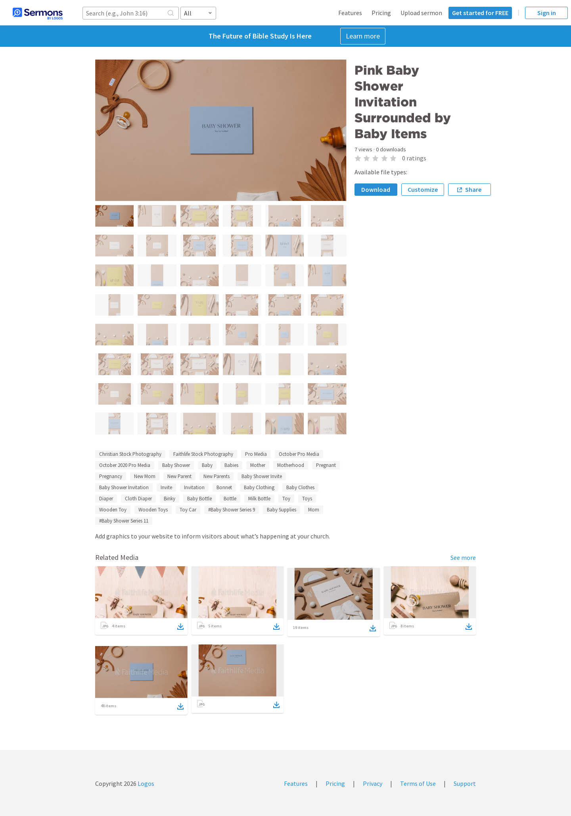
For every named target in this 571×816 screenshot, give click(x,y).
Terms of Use (418, 783)
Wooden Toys (153, 509)
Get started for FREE (480, 13)
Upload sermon (421, 13)
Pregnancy (110, 476)
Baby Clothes (300, 487)
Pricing (381, 13)
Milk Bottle (259, 498)
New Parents (216, 476)
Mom (313, 509)
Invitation (194, 487)
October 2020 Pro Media (124, 465)
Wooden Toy (112, 509)
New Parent (179, 476)
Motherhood (290, 465)
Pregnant (326, 465)
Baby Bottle (199, 498)
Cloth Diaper (138, 498)
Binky (169, 498)
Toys (307, 498)
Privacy (372, 783)
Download (375, 189)
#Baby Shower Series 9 (231, 509)
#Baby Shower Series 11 (123, 520)
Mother (257, 465)
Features (350, 13)
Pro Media (256, 454)
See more (463, 557)
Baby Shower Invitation (124, 487)
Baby (207, 465)
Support (465, 783)
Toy (286, 498)
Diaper (106, 498)
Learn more (363, 36)
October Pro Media (299, 454)
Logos (145, 783)
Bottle (230, 498)
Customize (423, 189)
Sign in (546, 13)
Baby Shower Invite (261, 476)
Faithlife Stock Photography (203, 454)
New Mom (144, 476)
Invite (166, 487)
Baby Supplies (281, 509)
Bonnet (224, 487)
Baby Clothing (259, 487)
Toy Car (188, 509)
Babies (231, 465)
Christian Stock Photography (130, 454)
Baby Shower (176, 465)
